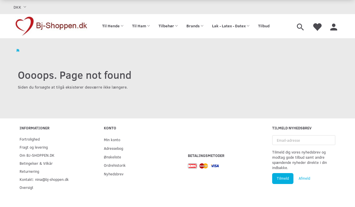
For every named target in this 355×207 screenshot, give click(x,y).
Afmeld (304, 178)
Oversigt (26, 187)
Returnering (29, 171)
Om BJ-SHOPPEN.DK (37, 155)
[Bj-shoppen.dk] (51, 26)
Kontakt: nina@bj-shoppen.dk (44, 179)
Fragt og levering (34, 147)
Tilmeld (283, 178)
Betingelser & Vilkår (36, 163)
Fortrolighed (30, 139)
